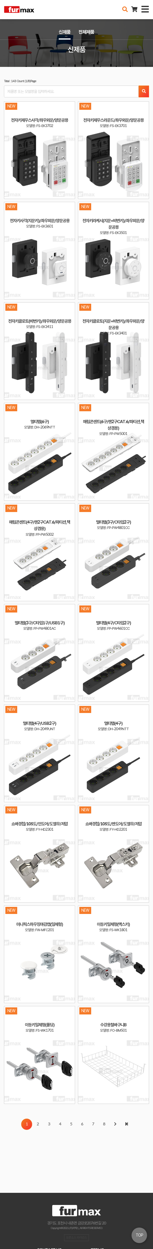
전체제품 (86, 32)
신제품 (65, 32)
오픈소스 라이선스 (76, 1237)
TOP (139, 1235)
